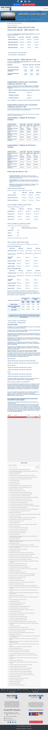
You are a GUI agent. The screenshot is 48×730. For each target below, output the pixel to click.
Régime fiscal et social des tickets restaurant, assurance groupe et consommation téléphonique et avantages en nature (24, 541)
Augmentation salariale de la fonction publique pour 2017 (20, 606)
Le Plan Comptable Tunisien (14, 480)
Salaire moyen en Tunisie (14, 482)
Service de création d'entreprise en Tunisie (17, 630)
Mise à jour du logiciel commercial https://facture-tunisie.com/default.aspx (23, 585)
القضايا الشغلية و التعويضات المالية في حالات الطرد (18, 529)
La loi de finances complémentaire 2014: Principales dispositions (21, 504)
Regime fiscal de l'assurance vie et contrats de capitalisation (20, 646)
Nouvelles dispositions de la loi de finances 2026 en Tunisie (20, 478)
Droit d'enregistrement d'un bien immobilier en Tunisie (19, 469)
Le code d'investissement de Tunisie (16, 604)
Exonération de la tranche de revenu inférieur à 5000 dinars (20, 559)
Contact (20, 689)
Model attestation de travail (14, 543)
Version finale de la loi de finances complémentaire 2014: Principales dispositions (24, 505)
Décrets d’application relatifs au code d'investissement (19, 567)
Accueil (22, 19)
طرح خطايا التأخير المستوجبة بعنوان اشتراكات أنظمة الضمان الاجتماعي (22, 653)
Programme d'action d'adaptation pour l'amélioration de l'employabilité (22, 517)
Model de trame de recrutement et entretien (17, 577)
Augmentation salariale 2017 (14, 601)
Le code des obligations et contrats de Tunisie (17, 599)
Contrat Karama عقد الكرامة (14, 625)
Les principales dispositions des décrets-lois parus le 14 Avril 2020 (21, 544)
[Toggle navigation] (45, 8)
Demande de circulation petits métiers (16, 583)
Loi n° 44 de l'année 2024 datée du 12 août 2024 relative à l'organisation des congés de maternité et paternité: (23, 472)
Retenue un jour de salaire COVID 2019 (16, 595)
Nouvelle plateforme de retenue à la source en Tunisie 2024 (20, 519)
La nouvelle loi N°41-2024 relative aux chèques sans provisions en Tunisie (23, 477)
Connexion (13, 691)
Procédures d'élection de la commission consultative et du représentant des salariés (23, 639)
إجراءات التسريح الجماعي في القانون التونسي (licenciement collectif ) (22, 575)
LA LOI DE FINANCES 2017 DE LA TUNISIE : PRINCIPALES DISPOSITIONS (23, 497)
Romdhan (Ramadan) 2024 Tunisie (15, 648)
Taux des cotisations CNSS (14, 522)
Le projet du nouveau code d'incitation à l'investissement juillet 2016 (22, 613)
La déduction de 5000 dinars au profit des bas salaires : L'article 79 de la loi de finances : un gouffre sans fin (24, 547)
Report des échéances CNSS (14, 570)
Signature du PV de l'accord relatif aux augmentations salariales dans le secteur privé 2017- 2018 (24, 593)
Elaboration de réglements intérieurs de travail (18, 565)
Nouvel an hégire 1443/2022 (14, 683)
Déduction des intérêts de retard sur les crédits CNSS (19, 649)
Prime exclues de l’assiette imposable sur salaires (18, 527)
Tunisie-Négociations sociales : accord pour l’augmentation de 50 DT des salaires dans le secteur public (24, 636)
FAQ (32, 689)
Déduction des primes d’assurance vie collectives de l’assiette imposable (22, 524)
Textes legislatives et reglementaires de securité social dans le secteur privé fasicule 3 (23, 662)
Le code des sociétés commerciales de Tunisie (18, 619)
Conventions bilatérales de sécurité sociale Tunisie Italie (19, 669)
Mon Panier (36, 691)
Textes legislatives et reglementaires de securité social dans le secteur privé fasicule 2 (23, 658)
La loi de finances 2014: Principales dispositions (18, 507)
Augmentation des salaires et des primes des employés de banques (22, 629)
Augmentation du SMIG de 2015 (15, 634)
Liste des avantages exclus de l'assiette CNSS (18, 531)
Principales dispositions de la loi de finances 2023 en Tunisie (20, 485)
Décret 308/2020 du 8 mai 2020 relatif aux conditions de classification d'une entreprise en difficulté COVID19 (23, 537)
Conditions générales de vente (41, 689)
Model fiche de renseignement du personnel (17, 572)
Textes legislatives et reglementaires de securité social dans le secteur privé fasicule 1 (23, 655)
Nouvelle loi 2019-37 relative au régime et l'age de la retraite (20, 555)
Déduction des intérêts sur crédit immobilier (17, 532)
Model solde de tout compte (14, 534)
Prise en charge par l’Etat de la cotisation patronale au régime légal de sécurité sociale (24, 644)
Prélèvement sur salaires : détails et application (18, 618)
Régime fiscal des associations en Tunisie (17, 490)
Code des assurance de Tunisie (15, 611)
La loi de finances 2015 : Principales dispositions (18, 502)
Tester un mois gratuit (12, 689)
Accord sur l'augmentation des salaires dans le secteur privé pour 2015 (22, 621)
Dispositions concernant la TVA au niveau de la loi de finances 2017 (22, 582)
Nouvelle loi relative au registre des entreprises (18, 666)
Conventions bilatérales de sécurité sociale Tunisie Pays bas (20, 668)
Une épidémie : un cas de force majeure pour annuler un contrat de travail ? (23, 568)
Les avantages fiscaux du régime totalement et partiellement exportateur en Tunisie (23, 590)
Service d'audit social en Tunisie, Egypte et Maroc (18, 627)
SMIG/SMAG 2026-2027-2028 (15, 676)
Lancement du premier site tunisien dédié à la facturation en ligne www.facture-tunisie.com (24, 624)
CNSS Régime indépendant (14, 538)
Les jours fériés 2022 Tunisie (14, 483)
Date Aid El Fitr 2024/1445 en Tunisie (16, 679)
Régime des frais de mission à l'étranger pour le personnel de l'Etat (21, 632)
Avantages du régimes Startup (15, 515)
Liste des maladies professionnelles (16, 660)
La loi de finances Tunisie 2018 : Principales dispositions (19, 495)
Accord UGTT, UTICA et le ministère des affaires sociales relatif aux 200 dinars (24, 557)
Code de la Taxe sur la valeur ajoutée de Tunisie (18, 616)
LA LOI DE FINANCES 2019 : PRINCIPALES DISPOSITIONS (20, 494)
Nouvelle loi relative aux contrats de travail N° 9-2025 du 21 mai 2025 (22, 475)
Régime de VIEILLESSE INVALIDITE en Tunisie (18, 563)
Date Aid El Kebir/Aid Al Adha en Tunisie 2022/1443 (19, 678)
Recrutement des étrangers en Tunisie (16, 521)
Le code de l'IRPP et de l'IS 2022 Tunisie (17, 614)
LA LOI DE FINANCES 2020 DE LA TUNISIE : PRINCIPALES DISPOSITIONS (23, 509)
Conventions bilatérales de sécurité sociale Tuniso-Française (20, 664)
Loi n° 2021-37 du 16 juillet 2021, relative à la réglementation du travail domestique (24, 514)
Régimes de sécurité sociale (14, 526)
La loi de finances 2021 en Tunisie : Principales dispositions (20, 492)
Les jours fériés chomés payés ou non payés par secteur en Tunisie (21, 674)
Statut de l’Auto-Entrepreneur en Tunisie (16, 580)
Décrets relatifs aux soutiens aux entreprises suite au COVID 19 (21, 552)
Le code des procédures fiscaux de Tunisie (17, 602)
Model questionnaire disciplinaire (15, 578)
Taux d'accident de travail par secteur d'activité (18, 549)
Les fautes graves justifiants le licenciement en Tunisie (19, 510)
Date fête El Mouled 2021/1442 (15, 681)
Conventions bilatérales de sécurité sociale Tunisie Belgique (20, 671)
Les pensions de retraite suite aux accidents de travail (19, 651)
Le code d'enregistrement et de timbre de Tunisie (18, 608)
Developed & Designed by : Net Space (24, 728)
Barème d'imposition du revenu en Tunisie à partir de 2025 (20, 487)
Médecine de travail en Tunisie (15, 512)
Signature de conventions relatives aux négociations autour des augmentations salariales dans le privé (24, 642)
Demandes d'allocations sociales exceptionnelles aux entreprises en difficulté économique (23, 561)
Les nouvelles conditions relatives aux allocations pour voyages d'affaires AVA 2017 (23, 597)
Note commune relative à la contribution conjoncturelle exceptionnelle (22, 554)
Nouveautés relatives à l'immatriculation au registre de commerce (21, 609)
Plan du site (27, 689)
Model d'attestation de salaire (14, 550)
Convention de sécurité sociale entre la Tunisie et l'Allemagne (20, 673)
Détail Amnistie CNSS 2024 (14, 473)
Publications (27, 19)
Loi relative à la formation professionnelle (17, 684)
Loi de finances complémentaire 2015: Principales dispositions (20, 500)
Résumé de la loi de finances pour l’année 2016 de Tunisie (20, 499)
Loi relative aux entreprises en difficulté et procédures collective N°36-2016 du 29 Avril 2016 (24, 588)
